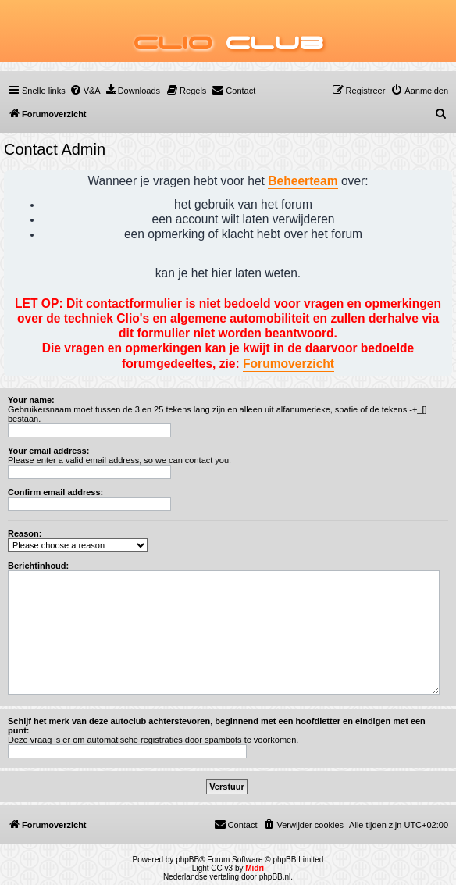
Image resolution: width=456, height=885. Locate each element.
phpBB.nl (275, 877)
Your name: (31, 400)
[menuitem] (85, 90)
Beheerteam (302, 180)
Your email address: (48, 450)
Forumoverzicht (288, 363)
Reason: (24, 533)
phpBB (187, 859)
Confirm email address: (55, 492)
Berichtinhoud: (38, 565)
